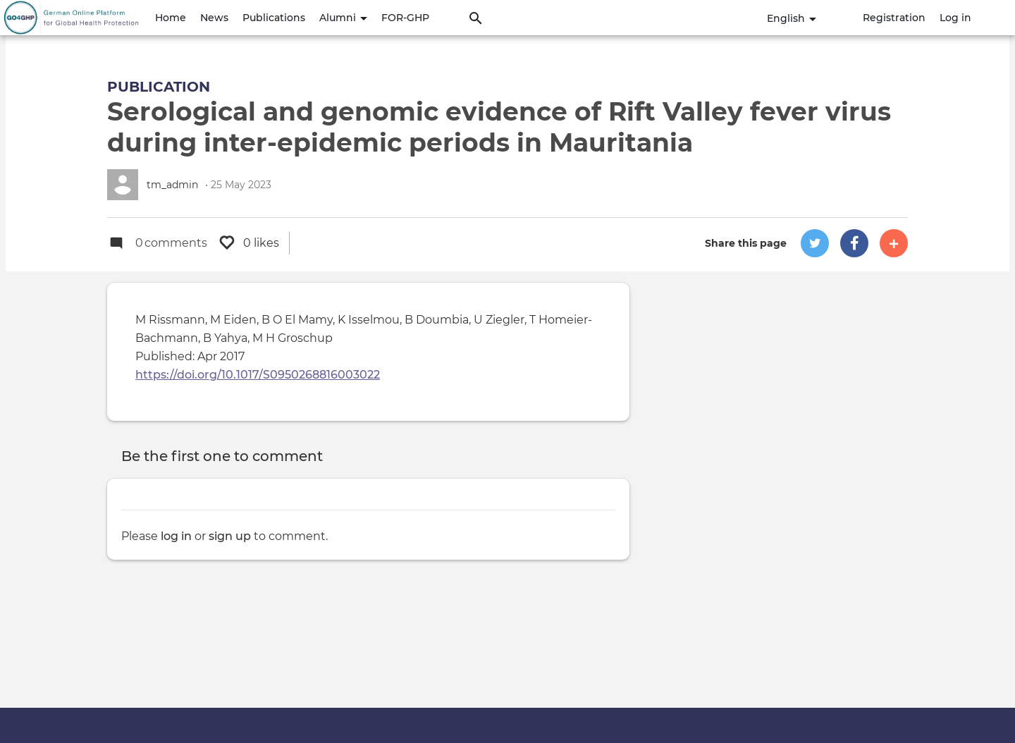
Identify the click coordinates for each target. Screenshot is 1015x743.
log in (176, 536)
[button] (815, 243)
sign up (230, 536)
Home (170, 17)
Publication (158, 86)
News (214, 17)
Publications (273, 17)
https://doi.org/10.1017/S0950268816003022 (257, 374)
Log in (955, 17)
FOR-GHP (405, 17)
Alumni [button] (343, 17)
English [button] (791, 18)
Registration (894, 17)
